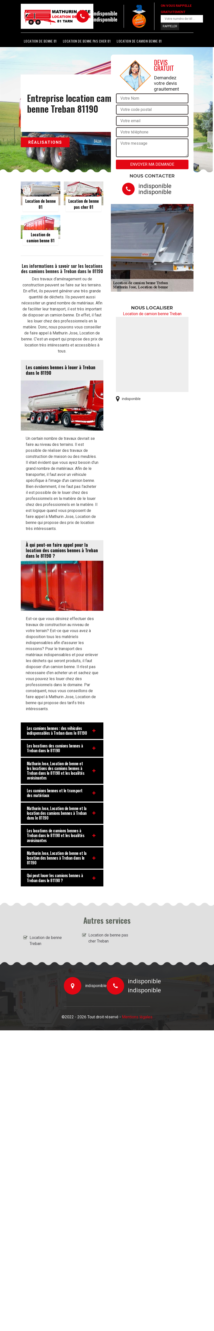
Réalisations (45, 142)
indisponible (105, 13)
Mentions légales (137, 1017)
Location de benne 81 (40, 41)
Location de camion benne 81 (139, 41)
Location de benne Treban (46, 940)
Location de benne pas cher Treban (108, 938)
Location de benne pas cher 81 (87, 41)
